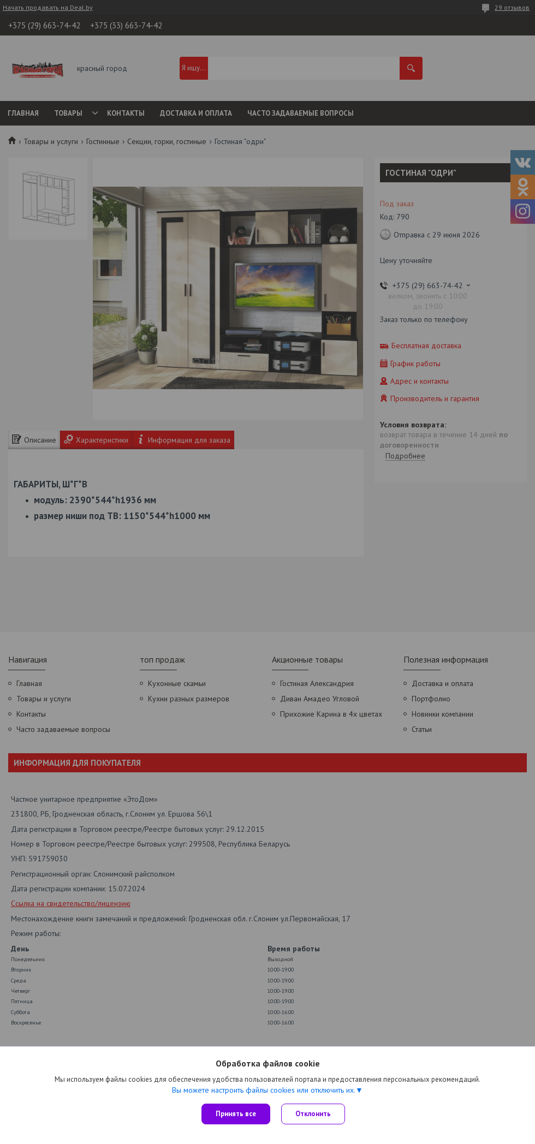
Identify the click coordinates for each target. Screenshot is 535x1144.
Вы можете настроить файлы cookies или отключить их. (263, 1090)
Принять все (236, 1113)
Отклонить (313, 1113)
